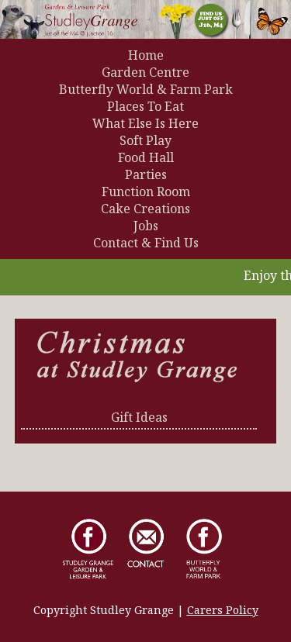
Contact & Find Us (146, 242)
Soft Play (145, 140)
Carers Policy (222, 609)
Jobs (145, 225)
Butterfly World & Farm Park (146, 89)
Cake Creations (145, 208)
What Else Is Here (145, 123)
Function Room (146, 191)
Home (146, 55)
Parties (146, 174)
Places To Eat (145, 106)
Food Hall (146, 157)
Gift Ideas (139, 417)
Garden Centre (145, 72)
